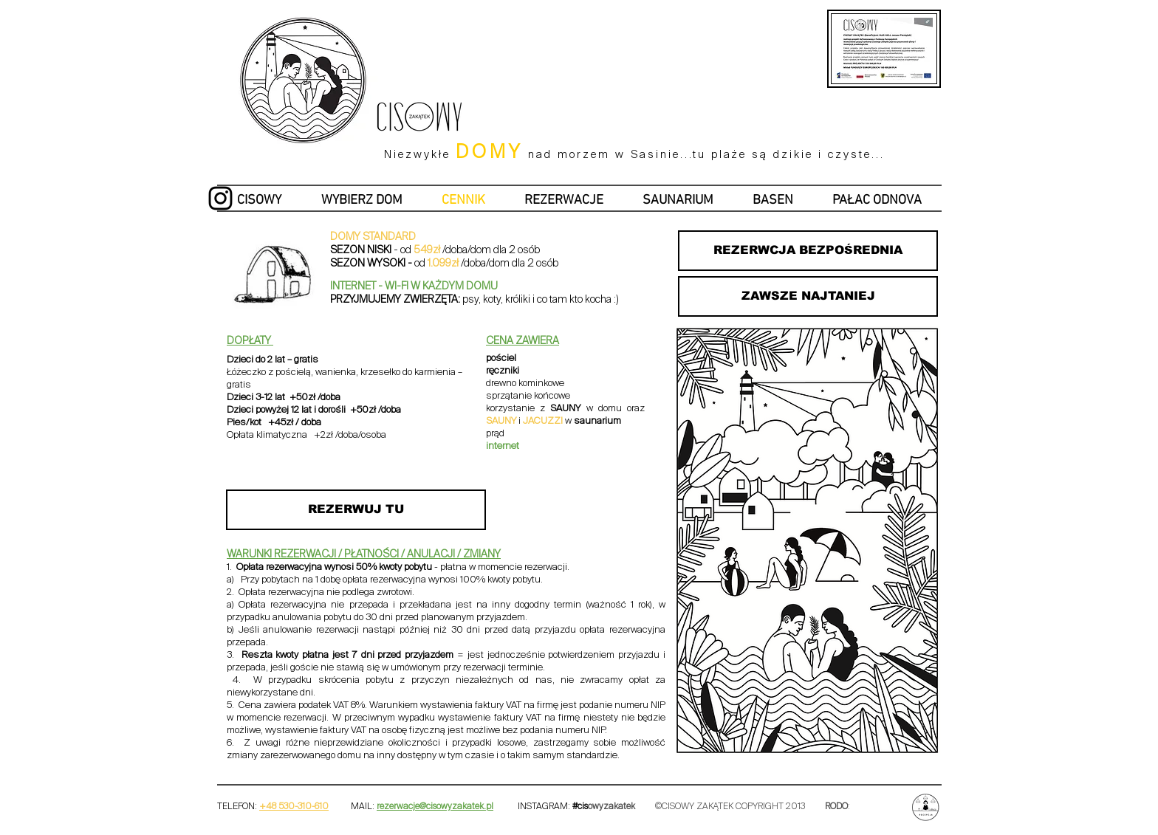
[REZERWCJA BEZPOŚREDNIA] (808, 250)
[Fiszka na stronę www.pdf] (927, 22)
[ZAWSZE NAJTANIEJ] (808, 296)
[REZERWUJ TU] (356, 509)
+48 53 (273, 807)
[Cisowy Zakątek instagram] (220, 198)
